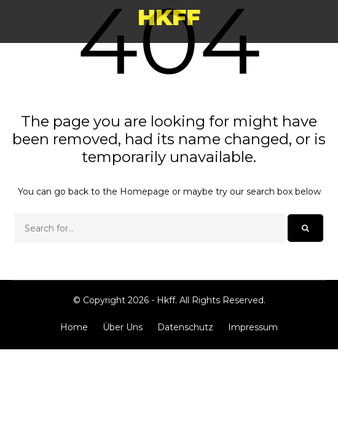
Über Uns (123, 327)
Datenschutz (185, 327)
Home (74, 327)
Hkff (169, 17)
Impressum (253, 327)
